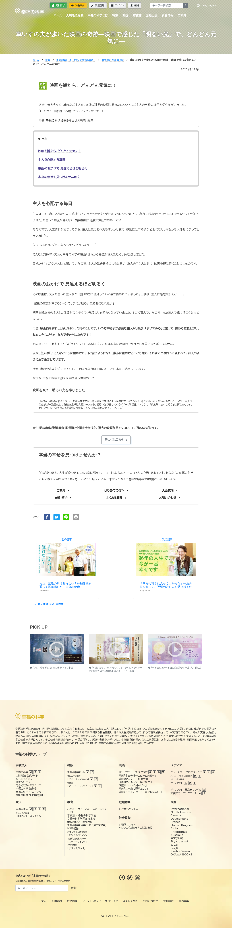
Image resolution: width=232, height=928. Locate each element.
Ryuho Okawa (180, 851)
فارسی (174, 848)
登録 (73, 888)
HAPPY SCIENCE (117, 916)
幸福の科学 (22, 772)
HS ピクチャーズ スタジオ (133, 772)
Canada (176, 815)
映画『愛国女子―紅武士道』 (134, 779)
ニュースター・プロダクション (186, 772)
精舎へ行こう (23, 782)
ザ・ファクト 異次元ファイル (186, 790)
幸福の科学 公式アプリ (28, 792)
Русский (179, 841)
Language (205, 5)
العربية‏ (174, 845)
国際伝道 (151, 15)
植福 (134, 5)
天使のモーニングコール (184, 793)
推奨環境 (72, 901)
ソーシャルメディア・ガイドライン (100, 901)
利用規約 (57, 901)
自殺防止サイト (127, 824)
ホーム (58, 15)
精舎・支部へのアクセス (28, 785)
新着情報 (167, 15)
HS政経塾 (72, 828)
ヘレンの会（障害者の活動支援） (136, 827)
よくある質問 (130, 901)
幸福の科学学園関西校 (80, 822)
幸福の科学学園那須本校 (81, 818)
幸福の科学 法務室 (26, 788)
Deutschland (179, 818)
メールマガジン (24, 779)
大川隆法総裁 (74, 15)
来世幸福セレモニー (130, 809)
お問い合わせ (150, 901)
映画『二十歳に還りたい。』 (133, 788)
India (174, 828)
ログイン (117, 5)
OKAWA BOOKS (181, 854)
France (175, 822)
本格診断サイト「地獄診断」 (30, 795)
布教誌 (137, 15)
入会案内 (77, 5)
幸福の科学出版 (76, 772)
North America (181, 812)
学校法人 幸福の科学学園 (81, 815)
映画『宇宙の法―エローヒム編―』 (137, 775)
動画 (125, 15)
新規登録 (97, 5)
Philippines (179, 831)
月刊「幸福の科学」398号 (57, 120)
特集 (115, 15)
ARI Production (181, 776)
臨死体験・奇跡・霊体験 (48, 604)
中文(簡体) (177, 838)
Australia (177, 835)
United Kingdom (182, 825)
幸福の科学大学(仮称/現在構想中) (87, 825)
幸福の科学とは (98, 15)
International (180, 809)
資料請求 (58, 5)
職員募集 (184, 901)
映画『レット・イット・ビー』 (132, 785)
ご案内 (182, 15)
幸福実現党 (22, 809)
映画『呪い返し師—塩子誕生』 (135, 782)
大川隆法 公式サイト (27, 775)
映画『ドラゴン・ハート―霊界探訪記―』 (140, 792)
